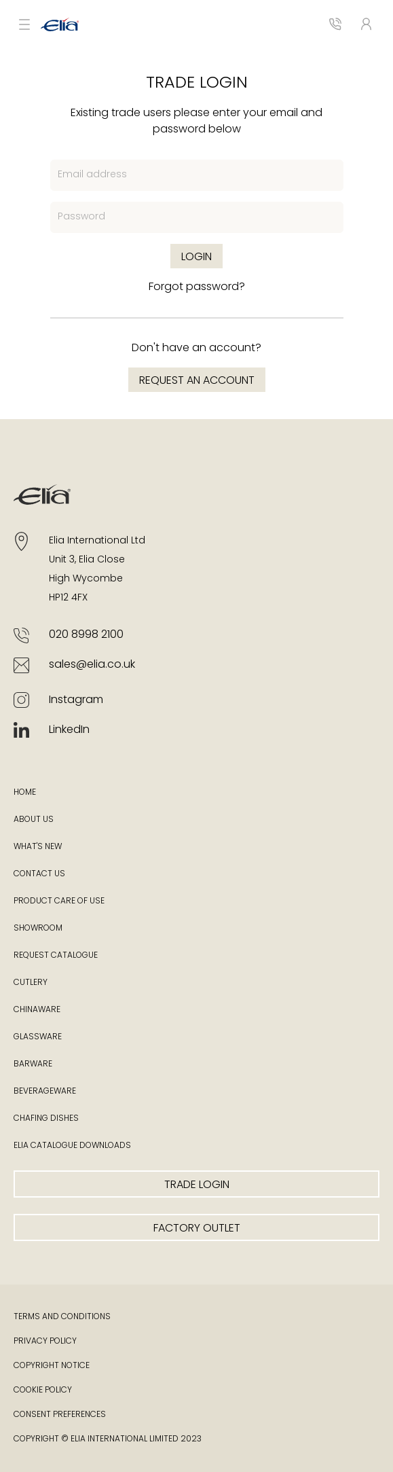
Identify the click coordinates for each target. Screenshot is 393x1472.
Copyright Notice (52, 1366)
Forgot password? (197, 287)
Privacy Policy (45, 1342)
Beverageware (45, 1092)
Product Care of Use (59, 901)
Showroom (38, 929)
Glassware (38, 1037)
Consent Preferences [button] (60, 1415)
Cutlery (31, 983)
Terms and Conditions (62, 1317)
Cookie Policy (43, 1390)
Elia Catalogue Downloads (72, 1146)
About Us (34, 820)
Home (25, 793)
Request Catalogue (56, 956)
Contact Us (39, 874)
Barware (33, 1064)
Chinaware (37, 1010)
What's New (38, 847)
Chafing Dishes (46, 1119)
